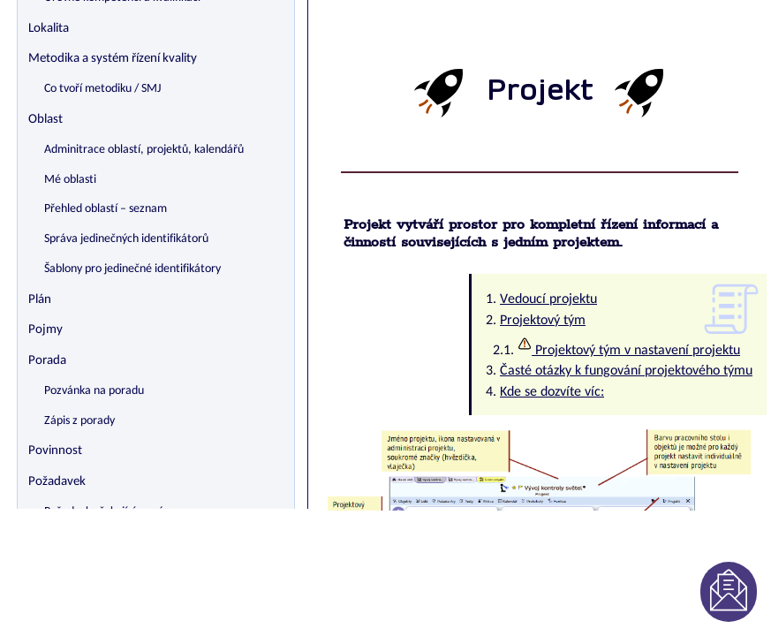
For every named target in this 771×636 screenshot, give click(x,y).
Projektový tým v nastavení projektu (629, 351)
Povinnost (55, 451)
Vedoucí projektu (548, 299)
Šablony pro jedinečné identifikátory (132, 269)
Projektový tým (543, 321)
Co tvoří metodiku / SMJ (102, 88)
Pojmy (45, 330)
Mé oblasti (70, 179)
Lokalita (48, 28)
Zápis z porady (79, 421)
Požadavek (57, 481)
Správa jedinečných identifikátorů (126, 239)
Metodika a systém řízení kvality (112, 58)
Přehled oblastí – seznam (105, 209)
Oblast (45, 119)
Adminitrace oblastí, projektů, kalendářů (144, 149)
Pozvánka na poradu (94, 391)
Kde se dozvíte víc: (552, 392)
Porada (47, 360)
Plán (39, 300)
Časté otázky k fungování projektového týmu (626, 371)
